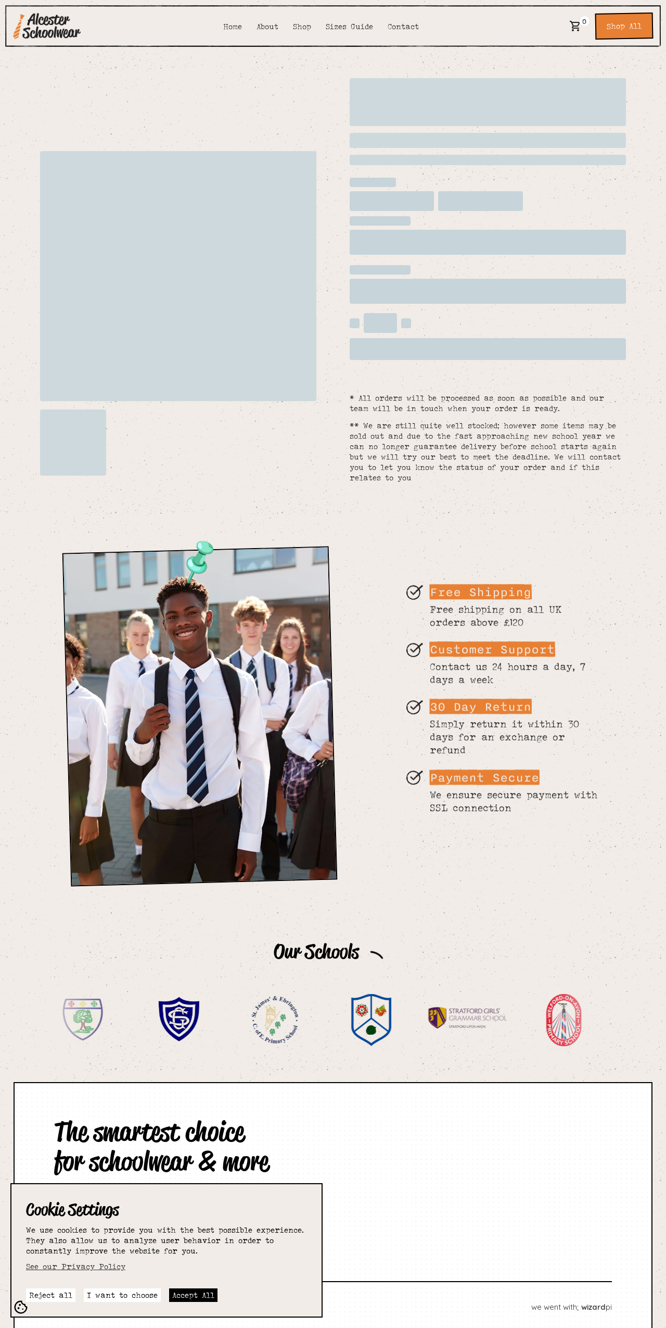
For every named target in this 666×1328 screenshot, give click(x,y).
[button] (575, 26)
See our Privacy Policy (75, 1266)
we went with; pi (571, 1307)
